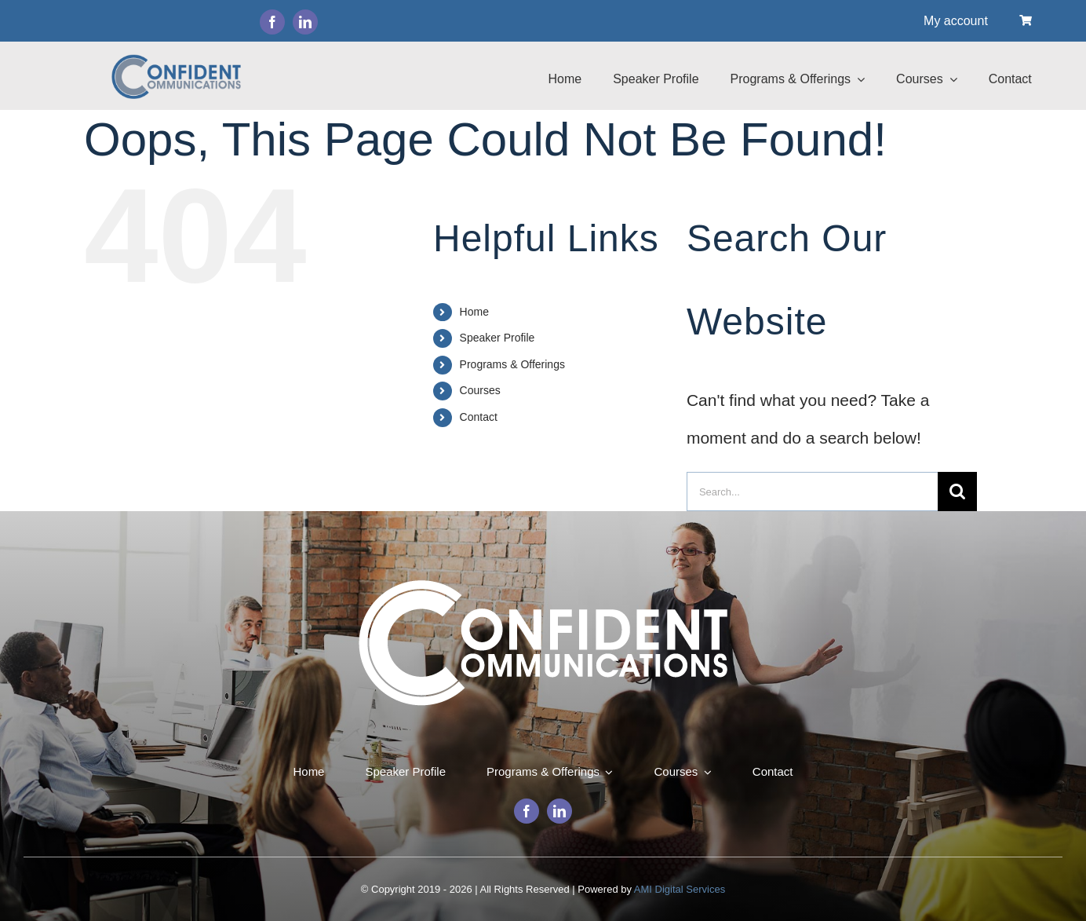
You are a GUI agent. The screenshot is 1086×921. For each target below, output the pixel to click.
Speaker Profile (497, 337)
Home (474, 311)
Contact (478, 417)
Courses (480, 390)
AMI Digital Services (679, 889)
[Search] (957, 491)
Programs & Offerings (512, 364)
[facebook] (272, 22)
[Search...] (812, 491)
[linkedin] (305, 22)
